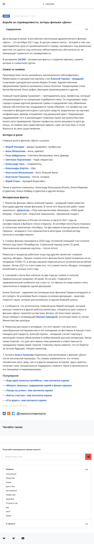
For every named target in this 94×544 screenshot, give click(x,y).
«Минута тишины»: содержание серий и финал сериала (39, 385)
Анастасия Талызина (17, 176)
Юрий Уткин (12, 181)
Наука (8, 482)
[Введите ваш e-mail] (44, 457)
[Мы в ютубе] (23, 538)
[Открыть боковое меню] (4, 4)
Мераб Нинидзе (14, 146)
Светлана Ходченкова (18, 159)
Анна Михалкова (15, 151)
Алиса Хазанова (24, 354)
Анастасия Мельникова (19, 172)
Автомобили (11, 490)
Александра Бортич (17, 168)
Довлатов (23, 210)
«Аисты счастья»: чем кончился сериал (29, 395)
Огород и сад (11, 503)
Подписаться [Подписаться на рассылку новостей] (88, 456)
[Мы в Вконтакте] (4, 538)
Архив (8, 515)
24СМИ (22, 59)
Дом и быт (10, 486)
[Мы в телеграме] (13, 538)
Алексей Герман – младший (67, 78)
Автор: (15, 406)
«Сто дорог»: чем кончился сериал (26, 400)
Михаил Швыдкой (47, 316)
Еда (7, 507)
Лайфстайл (11, 495)
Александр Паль (15, 163)
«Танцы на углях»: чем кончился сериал (29, 390)
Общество (10, 478)
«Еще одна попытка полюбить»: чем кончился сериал (37, 380)
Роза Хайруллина (15, 155)
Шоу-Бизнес (11, 474)
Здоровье (10, 499)
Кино (6, 16)
